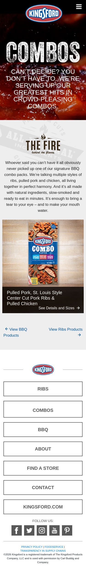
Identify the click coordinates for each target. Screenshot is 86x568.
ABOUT (43, 448)
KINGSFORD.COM (43, 506)
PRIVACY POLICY (32, 546)
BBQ (43, 429)
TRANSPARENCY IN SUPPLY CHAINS (43, 550)
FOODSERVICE (53, 546)
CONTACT (43, 487)
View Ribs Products (66, 329)
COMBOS (43, 410)
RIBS (43, 388)
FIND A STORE (43, 468)
